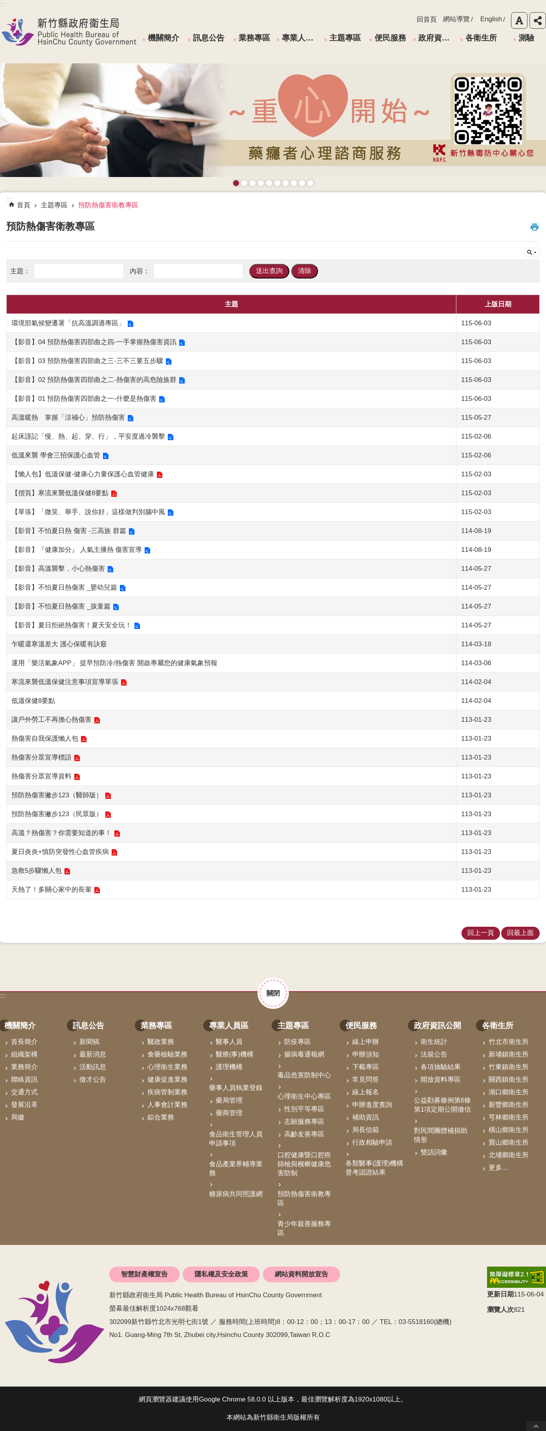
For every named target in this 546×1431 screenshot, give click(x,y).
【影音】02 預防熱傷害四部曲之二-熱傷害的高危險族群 (93, 380)
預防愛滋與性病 (253, 183)
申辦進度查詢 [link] (372, 1104)
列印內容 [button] (534, 227)
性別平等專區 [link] (304, 1109)
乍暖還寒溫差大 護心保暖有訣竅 (59, 644)
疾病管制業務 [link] (167, 1092)
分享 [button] (537, 20)
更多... (498, 1167)
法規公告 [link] (434, 1054)
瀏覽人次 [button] (500, 1309)
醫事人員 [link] (229, 1042)
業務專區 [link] (254, 37)
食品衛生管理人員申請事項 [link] (236, 1138)
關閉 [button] (273, 993)
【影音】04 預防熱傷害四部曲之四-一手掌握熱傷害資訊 (93, 342)
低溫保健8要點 (33, 700)
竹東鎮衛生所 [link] (509, 1067)
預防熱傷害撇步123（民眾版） (57, 814)
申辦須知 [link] (365, 1054)
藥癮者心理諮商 (236, 183)
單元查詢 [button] (532, 252)
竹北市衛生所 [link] (509, 1042)
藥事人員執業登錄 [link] (236, 1088)
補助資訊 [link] (365, 1117)
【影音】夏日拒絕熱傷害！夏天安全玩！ (71, 625)
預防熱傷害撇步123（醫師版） (57, 795)
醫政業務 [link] (160, 1042)
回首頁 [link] (427, 19)
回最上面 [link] (520, 933)
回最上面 (536, 1426)
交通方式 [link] (24, 1092)
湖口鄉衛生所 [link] (509, 1092)
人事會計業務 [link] (167, 1104)
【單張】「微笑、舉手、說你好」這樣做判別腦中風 (88, 512)
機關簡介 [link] (163, 37)
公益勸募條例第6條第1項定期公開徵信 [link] (442, 1105)
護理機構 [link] (229, 1067)
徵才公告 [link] (92, 1079)
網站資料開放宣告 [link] (301, 1274)
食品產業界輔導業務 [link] (236, 1168)
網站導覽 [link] (456, 19)
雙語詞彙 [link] (434, 1152)
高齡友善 (269, 183)
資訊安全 (277, 183)
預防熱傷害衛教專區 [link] (108, 205)
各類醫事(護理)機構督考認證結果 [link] (374, 1168)
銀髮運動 (310, 183)
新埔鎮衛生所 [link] (509, 1054)
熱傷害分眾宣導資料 (41, 776)
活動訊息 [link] (92, 1067)
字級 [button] (519, 20)
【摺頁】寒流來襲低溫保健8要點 (59, 493)
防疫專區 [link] (297, 1042)
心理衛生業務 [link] (167, 1067)
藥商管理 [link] (229, 1113)
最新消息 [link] (92, 1054)
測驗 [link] (526, 37)
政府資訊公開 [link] (436, 37)
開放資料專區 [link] (441, 1079)
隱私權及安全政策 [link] (221, 1274)
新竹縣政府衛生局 (69, 32)
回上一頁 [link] (480, 933)
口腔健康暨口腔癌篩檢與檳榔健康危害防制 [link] (304, 1164)
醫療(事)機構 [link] (235, 1054)
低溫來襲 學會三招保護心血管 (55, 455)
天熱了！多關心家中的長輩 (51, 889)
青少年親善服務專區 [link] (304, 1228)
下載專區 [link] (365, 1067)
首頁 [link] (23, 205)
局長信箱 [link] (365, 1130)
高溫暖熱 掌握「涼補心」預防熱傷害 (68, 417)
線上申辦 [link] (365, 1042)
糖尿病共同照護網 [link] (236, 1194)
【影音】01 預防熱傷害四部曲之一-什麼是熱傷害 (83, 398)
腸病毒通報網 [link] (304, 1054)
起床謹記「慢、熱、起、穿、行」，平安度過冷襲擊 (88, 436)
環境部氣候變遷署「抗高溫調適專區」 (68, 323)
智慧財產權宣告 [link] (144, 1274)
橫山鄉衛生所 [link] (509, 1130)
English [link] (491, 19)
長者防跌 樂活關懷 (261, 183)
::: (3, 995)
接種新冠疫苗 (244, 183)
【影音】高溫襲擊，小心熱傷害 (58, 568)
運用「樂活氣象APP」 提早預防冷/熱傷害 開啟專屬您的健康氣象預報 (114, 663)
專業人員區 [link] (300, 37)
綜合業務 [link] (160, 1117)
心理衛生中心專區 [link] (304, 1096)
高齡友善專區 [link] (304, 1134)
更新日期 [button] (500, 1294)
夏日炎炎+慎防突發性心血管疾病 (60, 852)
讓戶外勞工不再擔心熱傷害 (51, 719)
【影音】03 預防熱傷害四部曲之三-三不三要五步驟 (87, 361)
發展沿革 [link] (24, 1104)
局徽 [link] (17, 1117)
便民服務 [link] (390, 37)
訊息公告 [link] (208, 37)
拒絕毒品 (286, 183)
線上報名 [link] (365, 1092)
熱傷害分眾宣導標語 (41, 757)
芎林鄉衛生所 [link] (509, 1117)
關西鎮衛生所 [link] (509, 1079)
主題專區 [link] (345, 37)
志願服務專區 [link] (304, 1121)
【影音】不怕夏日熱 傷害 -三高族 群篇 (68, 531)
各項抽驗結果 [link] (441, 1067)
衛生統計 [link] (434, 1042)
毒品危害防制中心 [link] (304, 1075)
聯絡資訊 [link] (24, 1079)
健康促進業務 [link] (167, 1079)
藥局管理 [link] (229, 1100)
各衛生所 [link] (481, 37)
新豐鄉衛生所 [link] (509, 1104)
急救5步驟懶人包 (36, 870)
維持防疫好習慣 (294, 183)
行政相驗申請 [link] (372, 1142)
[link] (516, 1277)
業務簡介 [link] (24, 1067)
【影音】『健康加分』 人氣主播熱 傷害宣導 (76, 549)
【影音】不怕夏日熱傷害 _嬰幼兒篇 (64, 587)
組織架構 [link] (24, 1054)
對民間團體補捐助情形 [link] (440, 1135)
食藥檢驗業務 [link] (167, 1054)
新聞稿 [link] (89, 1042)
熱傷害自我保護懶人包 (44, 738)
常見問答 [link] (365, 1079)
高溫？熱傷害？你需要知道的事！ (61, 833)
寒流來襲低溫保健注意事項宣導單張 (64, 682)
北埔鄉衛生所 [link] (509, 1155)
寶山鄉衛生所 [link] (509, 1142)
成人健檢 (302, 183)
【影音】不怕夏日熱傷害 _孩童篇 (60, 606)
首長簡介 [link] (24, 1042)
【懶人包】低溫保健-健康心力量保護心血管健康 (82, 474)
